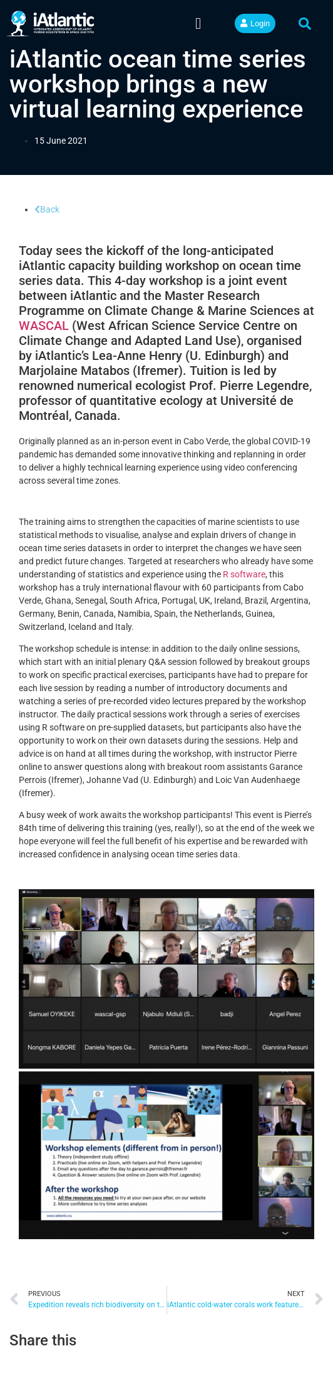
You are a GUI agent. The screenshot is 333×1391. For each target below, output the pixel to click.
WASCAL (44, 325)
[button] (198, 24)
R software (244, 574)
